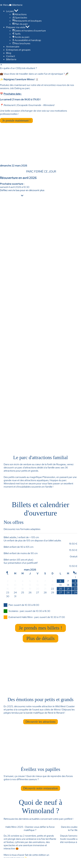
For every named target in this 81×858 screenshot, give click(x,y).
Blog (8, 53)
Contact (10, 56)
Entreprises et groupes (18, 49)
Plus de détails (40, 638)
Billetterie (11, 59)
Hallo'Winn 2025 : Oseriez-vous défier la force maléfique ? (30, 828)
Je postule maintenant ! (16, 120)
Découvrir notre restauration (40, 788)
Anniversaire (12, 46)
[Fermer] (1, 65)
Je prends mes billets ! (40, 628)
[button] (7, 572)
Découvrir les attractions (40, 721)
